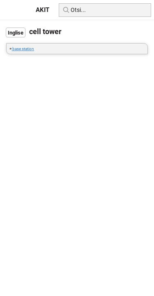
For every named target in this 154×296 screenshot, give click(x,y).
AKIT (42, 10)
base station (22, 48)
